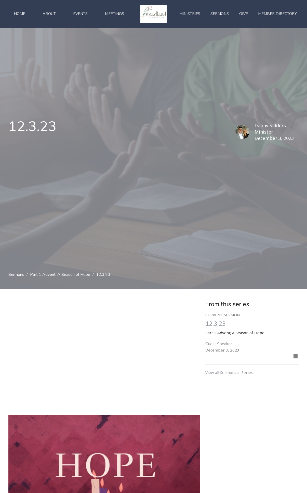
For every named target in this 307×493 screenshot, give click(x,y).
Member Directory (277, 13)
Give (243, 13)
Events (80, 13)
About (49, 13)
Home (19, 13)
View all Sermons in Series (229, 372)
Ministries (189, 13)
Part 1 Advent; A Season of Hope (60, 274)
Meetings (114, 13)
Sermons (219, 13)
